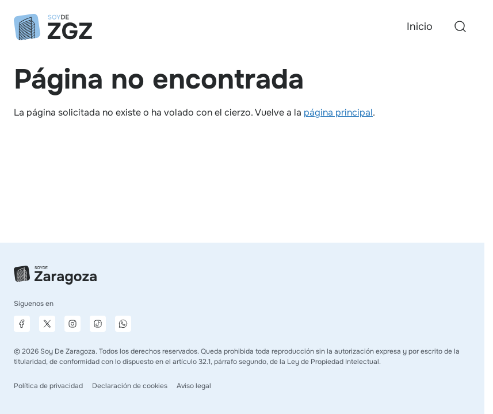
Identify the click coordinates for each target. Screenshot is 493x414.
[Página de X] (47, 324)
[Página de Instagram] (72, 324)
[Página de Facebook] (22, 324)
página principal (338, 112)
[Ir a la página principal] (53, 27)
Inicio (420, 26)
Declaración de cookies (129, 385)
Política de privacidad (48, 385)
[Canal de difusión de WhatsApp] (123, 324)
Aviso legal (194, 385)
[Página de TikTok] (98, 324)
